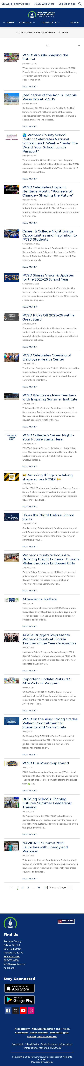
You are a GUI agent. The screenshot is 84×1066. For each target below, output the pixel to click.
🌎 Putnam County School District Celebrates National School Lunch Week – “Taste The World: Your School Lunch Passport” (50, 143)
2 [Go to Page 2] (23, 887)
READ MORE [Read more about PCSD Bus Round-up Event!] (29, 790)
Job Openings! (67, 4)
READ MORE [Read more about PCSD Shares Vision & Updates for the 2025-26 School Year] (29, 307)
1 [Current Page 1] (17, 887)
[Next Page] (46, 887)
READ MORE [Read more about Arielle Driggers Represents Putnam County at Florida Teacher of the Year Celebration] (29, 670)
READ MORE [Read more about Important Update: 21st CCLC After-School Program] (29, 710)
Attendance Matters (39, 599)
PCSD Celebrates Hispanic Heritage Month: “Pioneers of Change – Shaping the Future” (48, 191)
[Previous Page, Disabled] (11, 887)
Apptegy (48, 1062)
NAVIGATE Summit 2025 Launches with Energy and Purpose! (45, 847)
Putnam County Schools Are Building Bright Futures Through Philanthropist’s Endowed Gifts (50, 559)
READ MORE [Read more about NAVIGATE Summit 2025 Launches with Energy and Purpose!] (29, 878)
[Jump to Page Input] (70, 887)
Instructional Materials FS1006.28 (42, 1048)
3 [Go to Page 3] (28, 887)
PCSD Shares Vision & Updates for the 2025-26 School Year (48, 277)
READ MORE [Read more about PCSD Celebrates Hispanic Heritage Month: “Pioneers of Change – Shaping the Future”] (29, 223)
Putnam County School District (35, 32)
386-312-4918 (11, 960)
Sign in (74, 22)
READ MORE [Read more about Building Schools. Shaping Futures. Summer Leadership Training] (29, 834)
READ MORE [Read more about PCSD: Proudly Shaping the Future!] (29, 86)
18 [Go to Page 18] (39, 887)
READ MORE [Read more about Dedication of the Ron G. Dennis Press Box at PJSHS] (29, 126)
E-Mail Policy (32, 1044)
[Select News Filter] (62, 45)
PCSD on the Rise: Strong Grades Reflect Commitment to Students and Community (50, 723)
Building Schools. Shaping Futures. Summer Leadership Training (47, 803)
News (64, 32)
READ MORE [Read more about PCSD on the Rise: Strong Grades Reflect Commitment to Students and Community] (29, 754)
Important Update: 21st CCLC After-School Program (46, 681)
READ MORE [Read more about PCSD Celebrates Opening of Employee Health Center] (29, 387)
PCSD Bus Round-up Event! (45, 763)
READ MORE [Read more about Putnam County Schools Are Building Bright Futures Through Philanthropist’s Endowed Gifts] (29, 590)
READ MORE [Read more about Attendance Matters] (29, 626)
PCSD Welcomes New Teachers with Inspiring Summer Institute (49, 397)
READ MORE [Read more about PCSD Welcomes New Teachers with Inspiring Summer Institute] (29, 427)
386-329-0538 (12, 956)
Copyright (17, 1044)
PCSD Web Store (44, 4)
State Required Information (56, 1044)
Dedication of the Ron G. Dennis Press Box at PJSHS (49, 97)
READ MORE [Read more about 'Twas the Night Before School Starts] (29, 546)
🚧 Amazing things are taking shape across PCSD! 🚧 (47, 477)
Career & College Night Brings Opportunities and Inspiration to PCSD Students (49, 235)
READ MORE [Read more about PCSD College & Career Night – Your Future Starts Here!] (29, 466)
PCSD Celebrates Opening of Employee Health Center (46, 357)
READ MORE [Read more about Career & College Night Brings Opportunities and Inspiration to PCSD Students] (29, 267)
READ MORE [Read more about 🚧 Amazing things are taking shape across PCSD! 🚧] (29, 506)
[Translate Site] (50, 22)
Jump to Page (58, 887)
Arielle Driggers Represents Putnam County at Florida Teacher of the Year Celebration (49, 639)
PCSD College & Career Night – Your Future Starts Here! (48, 437)
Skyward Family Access (16, 4)
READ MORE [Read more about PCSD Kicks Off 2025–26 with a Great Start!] (29, 347)
